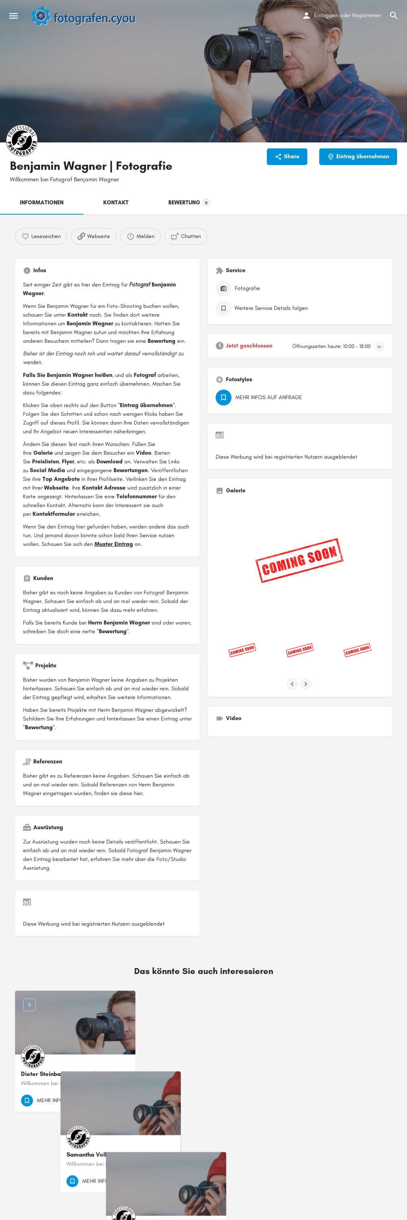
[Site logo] (87, 16)
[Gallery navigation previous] (293, 684)
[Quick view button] (107, 1100)
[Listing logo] (22, 140)
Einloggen (326, 15)
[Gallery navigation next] (306, 684)
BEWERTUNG (189, 202)
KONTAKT (116, 202)
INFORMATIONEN (42, 202)
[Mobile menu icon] (13, 16)
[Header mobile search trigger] (394, 15)
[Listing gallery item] (242, 651)
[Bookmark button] (123, 1100)
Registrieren (366, 15)
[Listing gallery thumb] (300, 564)
